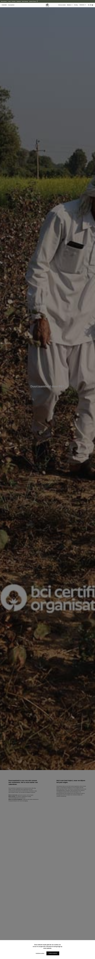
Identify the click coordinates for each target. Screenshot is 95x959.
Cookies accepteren (53, 953)
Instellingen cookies (40, 953)
